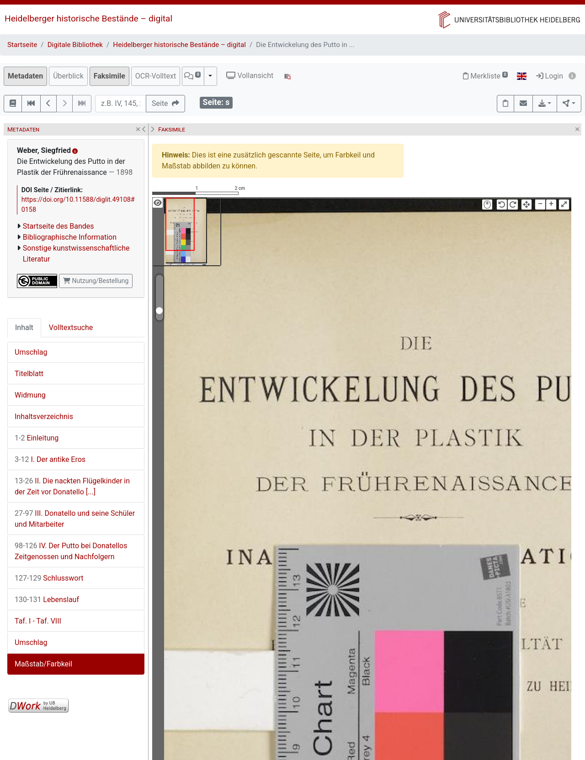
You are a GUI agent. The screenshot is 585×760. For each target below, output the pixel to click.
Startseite (22, 45)
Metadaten (25, 76)
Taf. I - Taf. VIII (38, 621)
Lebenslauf (47, 599)
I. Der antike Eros (50, 459)
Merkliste (485, 76)
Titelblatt (29, 373)
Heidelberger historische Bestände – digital (88, 18)
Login (549, 76)
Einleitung (36, 438)
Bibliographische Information (70, 237)
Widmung (30, 395)
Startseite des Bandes (58, 226)
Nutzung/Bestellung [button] (95, 280)
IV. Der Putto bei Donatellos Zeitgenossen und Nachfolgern (71, 551)
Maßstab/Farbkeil (43, 664)
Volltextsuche (71, 327)
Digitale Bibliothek (75, 45)
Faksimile (109, 76)
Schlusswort (49, 578)
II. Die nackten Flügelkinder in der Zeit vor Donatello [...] (72, 486)
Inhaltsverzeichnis (44, 416)
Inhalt (24, 327)
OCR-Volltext (155, 76)
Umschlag (31, 352)
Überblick (68, 76)
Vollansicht (249, 75)
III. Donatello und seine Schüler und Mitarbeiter (75, 519)
